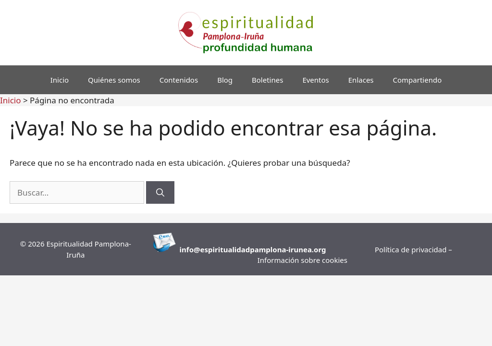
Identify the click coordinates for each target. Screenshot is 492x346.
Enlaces (361, 80)
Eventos (315, 80)
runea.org (308, 249)
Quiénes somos (114, 80)
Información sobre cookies (302, 260)
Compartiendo (417, 80)
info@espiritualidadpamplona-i (235, 249)
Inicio (59, 80)
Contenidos (179, 80)
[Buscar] (160, 192)
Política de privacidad (411, 249)
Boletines (267, 80)
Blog (225, 80)
